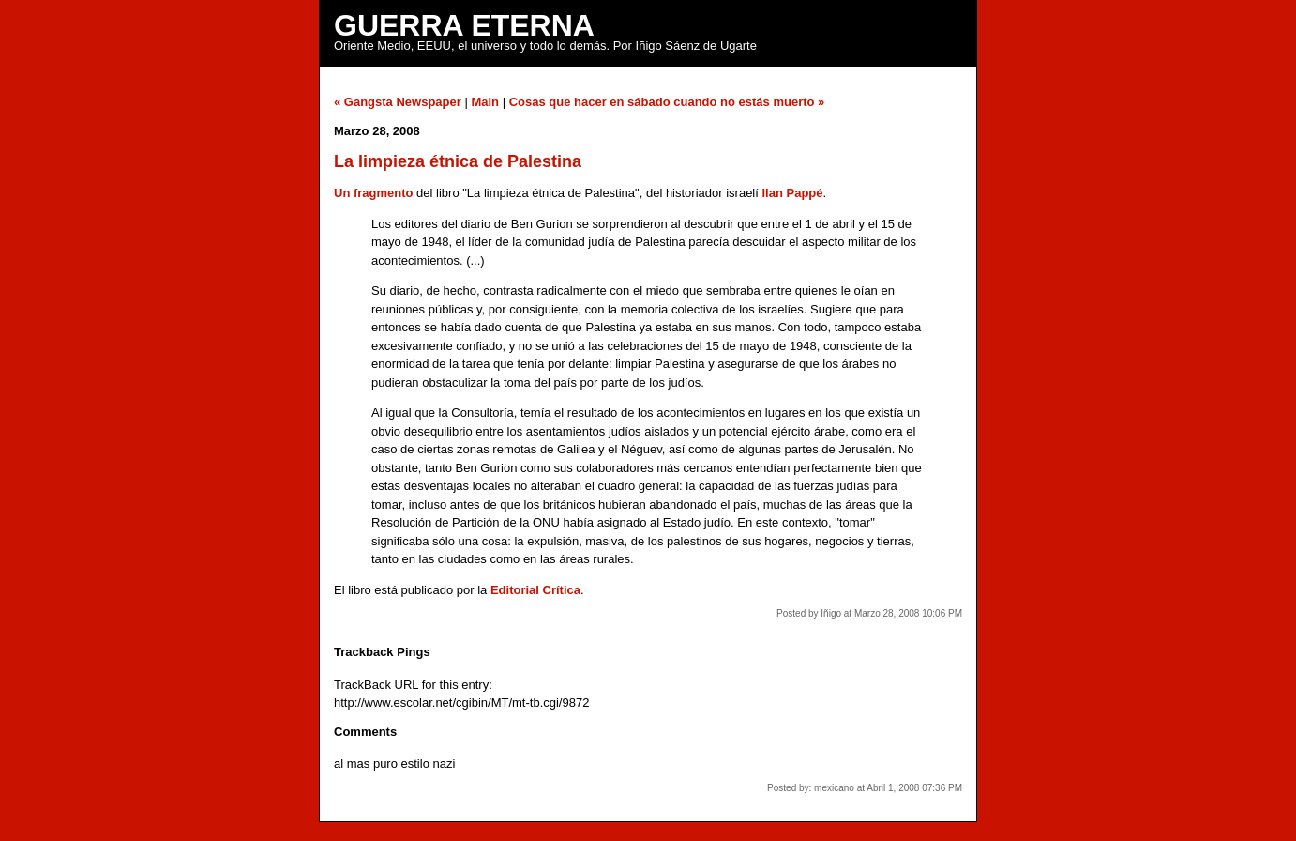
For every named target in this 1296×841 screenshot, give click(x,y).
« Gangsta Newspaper (397, 102)
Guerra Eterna (464, 25)
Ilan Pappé (791, 193)
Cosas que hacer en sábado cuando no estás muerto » (667, 102)
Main (485, 102)
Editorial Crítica (535, 590)
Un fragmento (374, 193)
